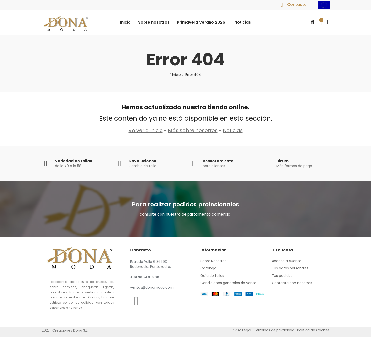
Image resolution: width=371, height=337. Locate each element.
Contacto (297, 4)
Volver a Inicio (146, 130)
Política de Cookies (313, 330)
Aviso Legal (241, 330)
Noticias (233, 130)
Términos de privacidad (274, 330)
